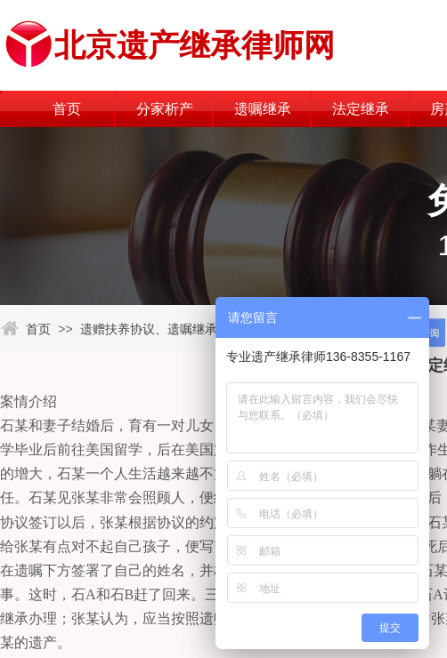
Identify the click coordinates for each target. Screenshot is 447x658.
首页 (67, 108)
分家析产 (164, 108)
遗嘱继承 (262, 108)
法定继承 (360, 108)
